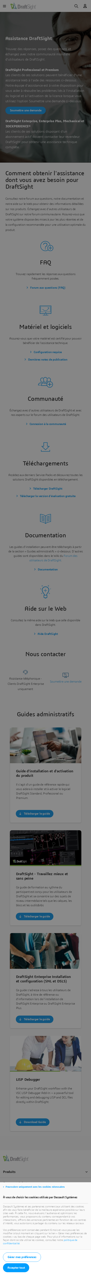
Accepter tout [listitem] (16, 1267)
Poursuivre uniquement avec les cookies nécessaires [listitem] (35, 1187)
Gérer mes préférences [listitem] (22, 1257)
